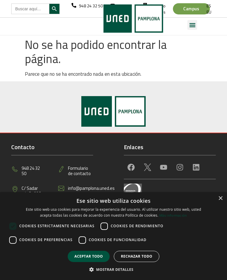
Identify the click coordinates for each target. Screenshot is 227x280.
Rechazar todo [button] (136, 256)
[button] (192, 25)
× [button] (220, 198)
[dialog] (113, 236)
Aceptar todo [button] (88, 256)
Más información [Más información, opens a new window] (173, 215)
